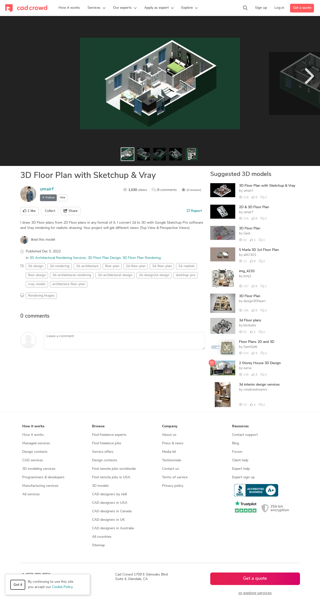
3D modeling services (39, 469)
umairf (47, 189)
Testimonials (171, 460)
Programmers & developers (43, 477)
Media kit (169, 452)
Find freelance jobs (106, 443)
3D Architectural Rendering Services (58, 258)
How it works (33, 435)
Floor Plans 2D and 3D (256, 342)
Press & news (173, 443)
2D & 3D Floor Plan (254, 207)
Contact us (170, 469)
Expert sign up (243, 477)
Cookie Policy (62, 587)
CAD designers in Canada (112, 511)
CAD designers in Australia (113, 528)
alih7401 (250, 255)
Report (194, 211)
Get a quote (302, 8)
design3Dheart (255, 301)
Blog (235, 443)
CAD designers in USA (109, 503)
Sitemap (98, 545)
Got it (18, 585)
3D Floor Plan (249, 228)
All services (31, 494)
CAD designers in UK (108, 520)
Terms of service (175, 477)
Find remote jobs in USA (111, 477)
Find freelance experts (109, 435)
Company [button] (169, 426)
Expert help (241, 469)
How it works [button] (33, 426)
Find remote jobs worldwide (114, 469)
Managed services (36, 443)
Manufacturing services (40, 486)
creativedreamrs (255, 389)
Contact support (245, 435)
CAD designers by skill (109, 494)
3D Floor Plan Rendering (141, 258)
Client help (240, 460)
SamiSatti (250, 347)
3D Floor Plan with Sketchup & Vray (267, 186)
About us (169, 435)
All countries (102, 537)
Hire (62, 197)
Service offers (103, 452)
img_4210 (246, 271)
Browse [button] (98, 426)
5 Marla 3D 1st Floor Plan (259, 250)
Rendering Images (41, 295)
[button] (96, 8)
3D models (100, 486)
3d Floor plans (250, 320)
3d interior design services (259, 385)
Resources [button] (240, 426)
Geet (247, 233)
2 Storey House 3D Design (260, 363)
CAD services (32, 460)
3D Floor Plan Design (104, 258)
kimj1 (248, 276)
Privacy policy (172, 486)
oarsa (248, 368)
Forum (237, 452)
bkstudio (250, 325)
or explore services (255, 593)
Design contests (35, 452)
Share (71, 211)
